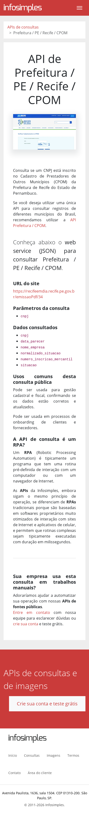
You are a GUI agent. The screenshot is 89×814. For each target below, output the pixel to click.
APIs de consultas (23, 27)
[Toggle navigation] (79, 8)
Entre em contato (31, 612)
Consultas (32, 755)
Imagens (53, 755)
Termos (73, 755)
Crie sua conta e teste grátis (47, 703)
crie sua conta (25, 623)
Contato (14, 773)
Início (12, 755)
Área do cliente (40, 773)
